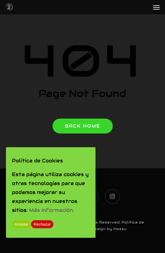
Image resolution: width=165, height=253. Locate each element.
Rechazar (42, 224)
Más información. (51, 210)
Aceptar (21, 224)
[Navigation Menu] (156, 7)
